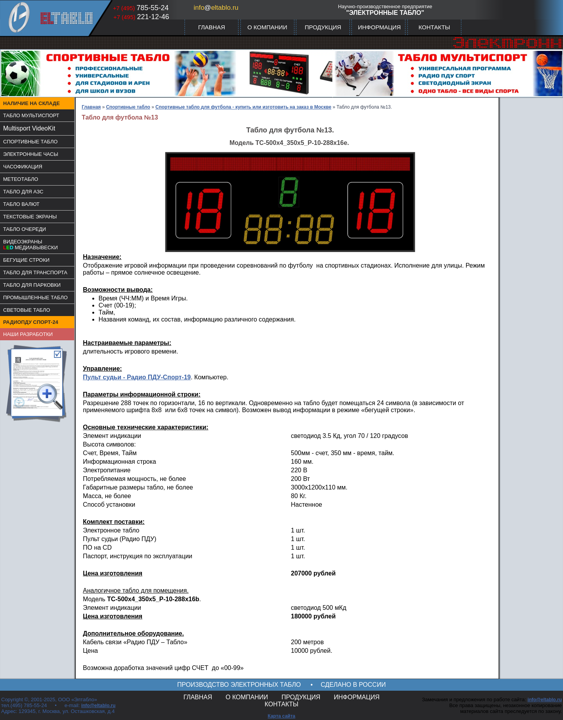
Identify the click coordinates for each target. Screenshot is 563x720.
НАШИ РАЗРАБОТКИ (28, 334)
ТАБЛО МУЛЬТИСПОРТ (31, 115)
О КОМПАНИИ (267, 27)
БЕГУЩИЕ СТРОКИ (26, 260)
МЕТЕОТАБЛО (20, 179)
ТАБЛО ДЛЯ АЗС (23, 192)
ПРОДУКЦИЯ (323, 27)
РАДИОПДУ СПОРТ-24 (30, 322)
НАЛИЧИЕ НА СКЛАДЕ (31, 103)
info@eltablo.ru (98, 705)
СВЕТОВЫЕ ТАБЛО (26, 310)
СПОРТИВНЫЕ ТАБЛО (30, 142)
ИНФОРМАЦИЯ (379, 27)
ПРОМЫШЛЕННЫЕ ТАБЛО (35, 297)
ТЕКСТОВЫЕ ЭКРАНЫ (30, 217)
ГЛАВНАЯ (211, 27)
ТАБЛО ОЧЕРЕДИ (24, 229)
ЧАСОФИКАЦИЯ (22, 167)
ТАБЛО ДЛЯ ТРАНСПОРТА (35, 272)
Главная (91, 107)
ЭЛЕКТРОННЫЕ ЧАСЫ (30, 154)
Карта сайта (282, 716)
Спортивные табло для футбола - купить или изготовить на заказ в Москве (244, 107)
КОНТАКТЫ (434, 27)
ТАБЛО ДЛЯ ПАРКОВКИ (32, 285)
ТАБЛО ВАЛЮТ (21, 204)
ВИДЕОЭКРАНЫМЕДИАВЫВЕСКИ (30, 244)
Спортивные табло (128, 107)
